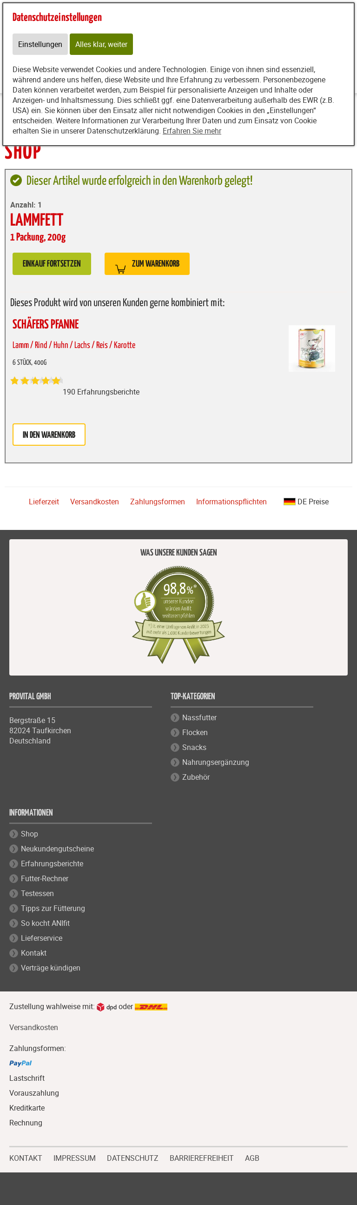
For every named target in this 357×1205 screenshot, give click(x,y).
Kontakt (33, 953)
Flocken (195, 732)
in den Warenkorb (49, 435)
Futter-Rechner (44, 878)
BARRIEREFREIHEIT (202, 1157)
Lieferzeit (44, 501)
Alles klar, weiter (101, 44)
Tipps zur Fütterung (53, 908)
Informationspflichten (231, 501)
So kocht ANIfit (45, 923)
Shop (29, 834)
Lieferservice (41, 938)
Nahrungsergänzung (215, 762)
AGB (252, 1158)
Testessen (37, 893)
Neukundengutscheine (57, 849)
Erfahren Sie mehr (192, 131)
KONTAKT (25, 1157)
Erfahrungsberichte (52, 863)
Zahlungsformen (157, 501)
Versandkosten (94, 501)
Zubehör (196, 777)
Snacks (194, 747)
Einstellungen (40, 44)
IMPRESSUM (74, 1157)
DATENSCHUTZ (133, 1157)
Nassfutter (199, 717)
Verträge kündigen (50, 968)
